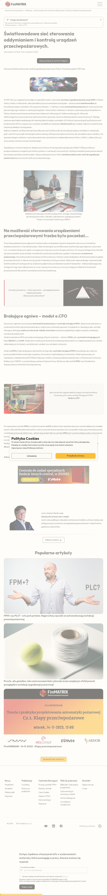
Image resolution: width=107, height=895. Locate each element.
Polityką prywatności (35, 448)
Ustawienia (32, 456)
